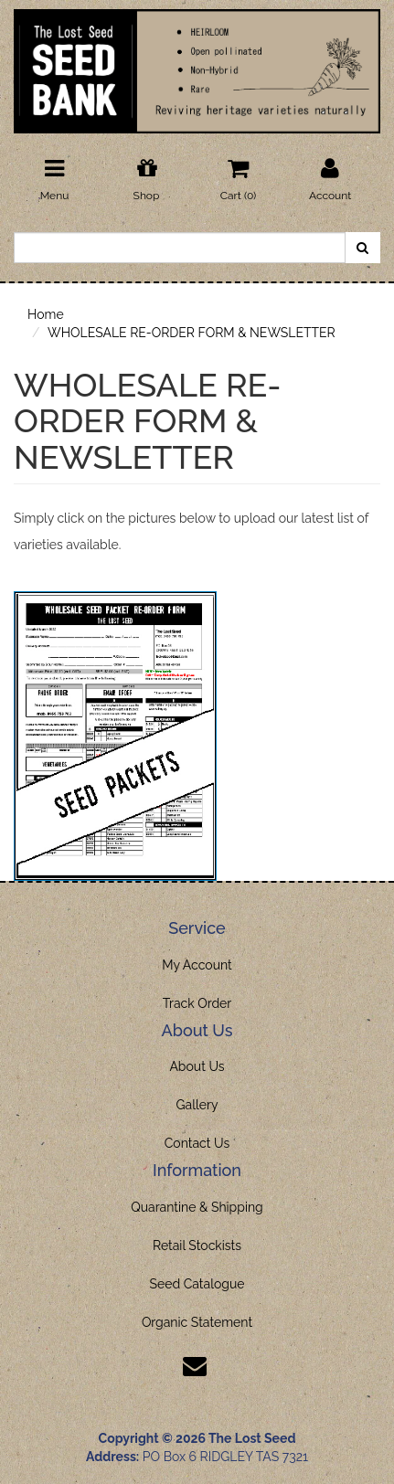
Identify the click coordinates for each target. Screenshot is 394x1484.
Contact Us (197, 1143)
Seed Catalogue (196, 1284)
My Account (197, 965)
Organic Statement (197, 1322)
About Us (196, 1066)
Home (45, 314)
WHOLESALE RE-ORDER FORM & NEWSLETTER (191, 332)
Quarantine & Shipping (197, 1207)
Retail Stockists (197, 1245)
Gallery (197, 1104)
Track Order (197, 1003)
